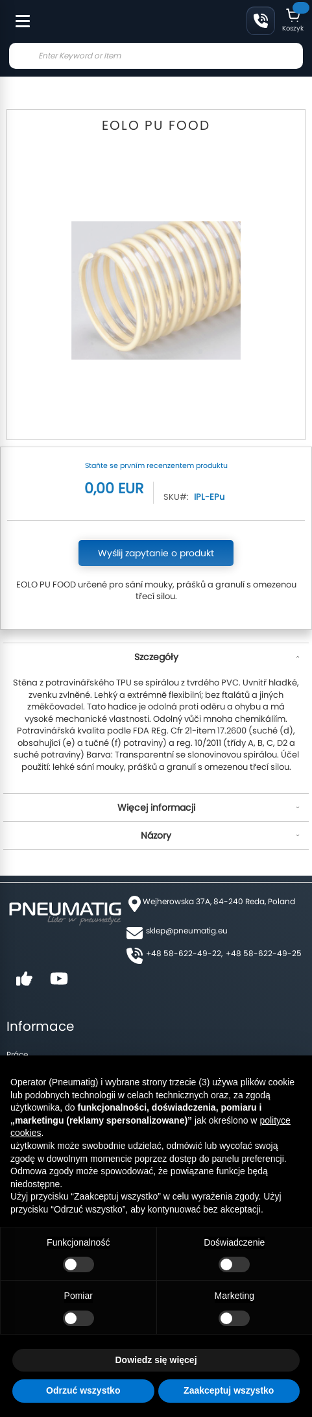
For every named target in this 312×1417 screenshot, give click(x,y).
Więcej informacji (156, 807)
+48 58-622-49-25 (264, 953)
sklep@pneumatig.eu (187, 930)
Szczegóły (156, 656)
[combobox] (156, 56)
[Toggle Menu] (17, 14)
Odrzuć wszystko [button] (83, 1390)
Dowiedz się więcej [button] (156, 1360)
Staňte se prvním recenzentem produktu (156, 465)
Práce (17, 1054)
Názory (156, 835)
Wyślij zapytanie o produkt (156, 553)
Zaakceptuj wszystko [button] (229, 1390)
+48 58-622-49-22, (184, 953)
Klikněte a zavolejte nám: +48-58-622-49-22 (260, 20)
